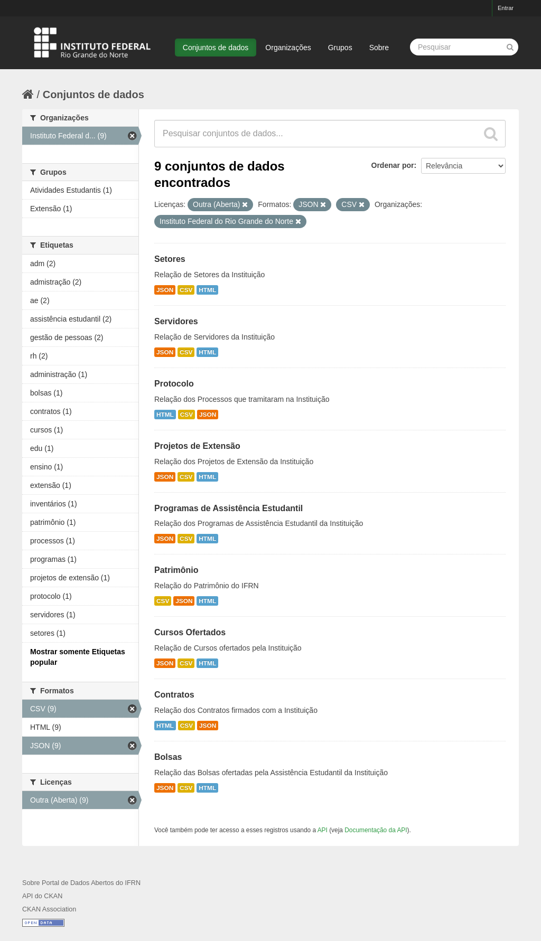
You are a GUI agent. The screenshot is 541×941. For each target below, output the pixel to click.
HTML (207, 290)
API (323, 830)
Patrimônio (176, 570)
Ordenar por (392, 165)
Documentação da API (375, 830)
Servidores (176, 321)
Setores (169, 259)
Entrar (506, 8)
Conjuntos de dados (216, 47)
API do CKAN (42, 896)
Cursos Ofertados (190, 632)
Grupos (340, 47)
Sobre (379, 47)
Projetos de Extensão (197, 445)
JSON (164, 290)
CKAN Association (49, 909)
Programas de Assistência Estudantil (228, 508)
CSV (186, 290)
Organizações (288, 47)
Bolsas (168, 756)
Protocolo (174, 383)
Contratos (174, 694)
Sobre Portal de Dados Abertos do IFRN (81, 883)
